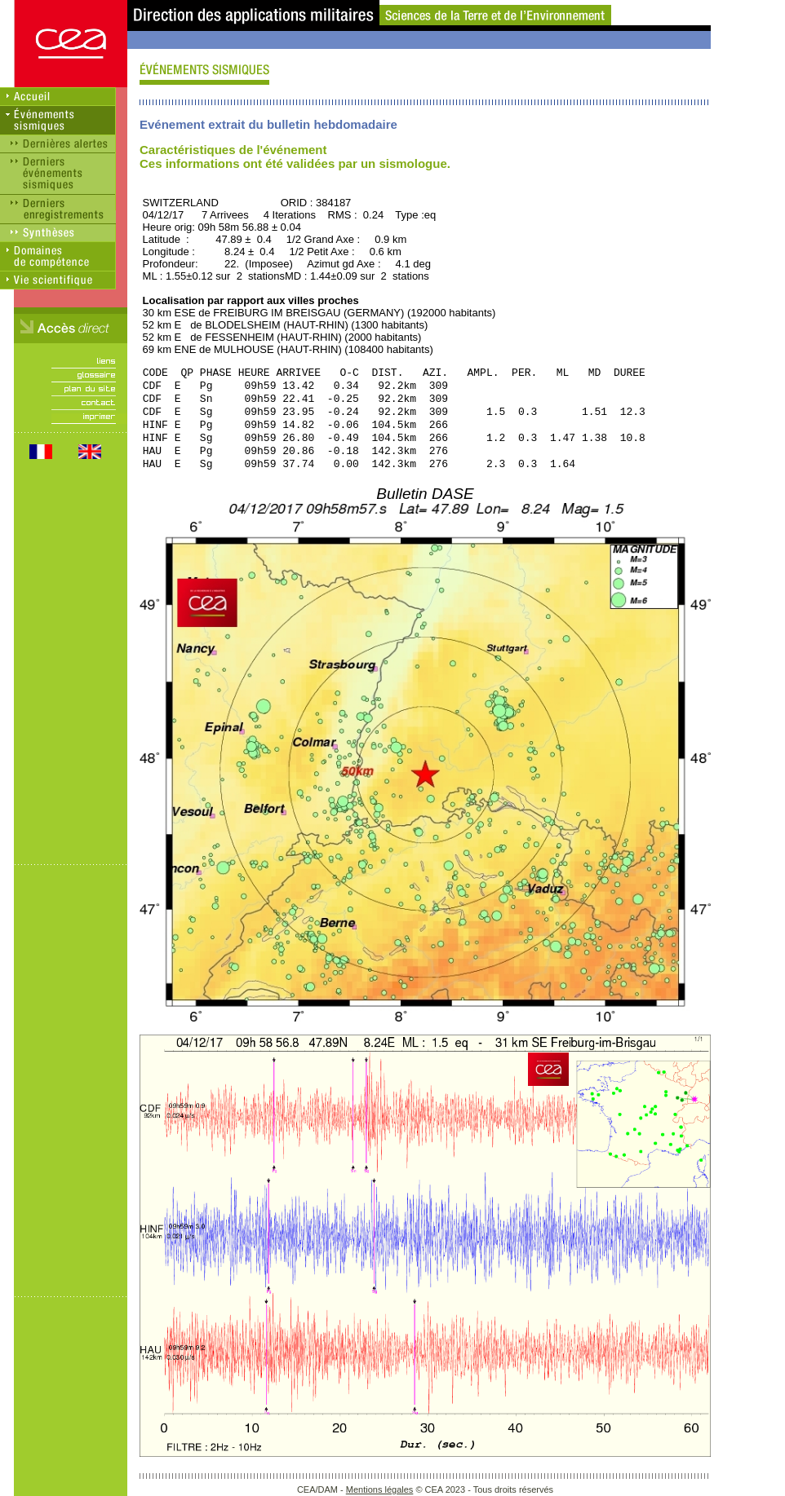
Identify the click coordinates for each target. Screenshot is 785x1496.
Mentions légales (380, 1489)
